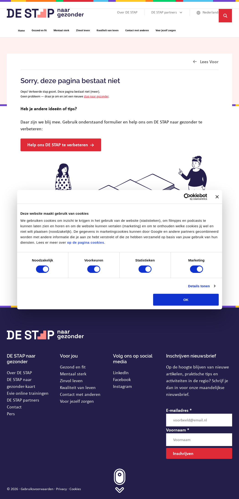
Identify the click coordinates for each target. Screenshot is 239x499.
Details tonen (199, 286)
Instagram (122, 386)
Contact (14, 407)
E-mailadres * (179, 410)
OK (186, 300)
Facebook (122, 379)
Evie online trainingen (28, 393)
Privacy (61, 488)
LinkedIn (121, 372)
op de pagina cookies (85, 242)
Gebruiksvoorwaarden (37, 488)
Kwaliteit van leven (78, 387)
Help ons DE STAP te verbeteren (57, 144)
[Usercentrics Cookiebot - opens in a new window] (187, 196)
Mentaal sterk (73, 374)
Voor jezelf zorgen (77, 401)
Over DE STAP (19, 372)
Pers (11, 413)
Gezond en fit (73, 367)
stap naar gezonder (96, 96)
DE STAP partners (23, 400)
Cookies (75, 488)
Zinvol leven (71, 380)
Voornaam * (177, 430)
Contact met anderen (80, 394)
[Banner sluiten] (217, 196)
